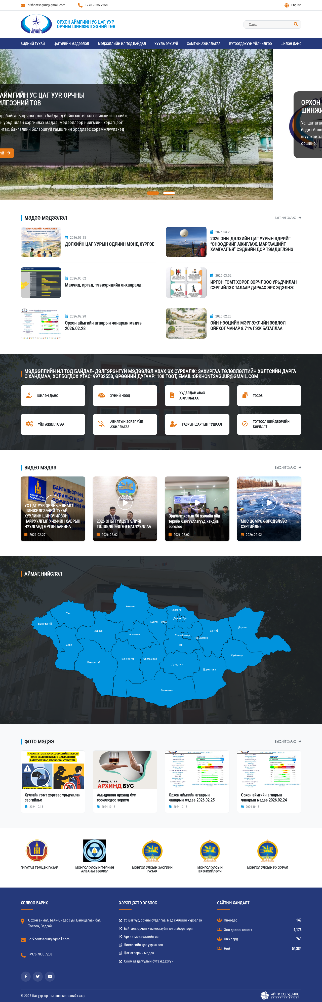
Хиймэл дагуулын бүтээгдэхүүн (146, 961)
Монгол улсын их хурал (126, 867)
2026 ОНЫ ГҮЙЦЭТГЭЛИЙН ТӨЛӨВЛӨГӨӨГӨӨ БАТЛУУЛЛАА (124, 524)
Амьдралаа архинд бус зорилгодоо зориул (116, 797)
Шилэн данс (290, 44)
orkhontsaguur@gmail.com (43, 5)
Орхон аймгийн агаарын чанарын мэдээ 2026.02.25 (192, 797)
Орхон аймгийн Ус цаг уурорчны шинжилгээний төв (86, 24)
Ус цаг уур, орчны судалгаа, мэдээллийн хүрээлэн (160, 920)
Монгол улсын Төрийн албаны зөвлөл (242, 869)
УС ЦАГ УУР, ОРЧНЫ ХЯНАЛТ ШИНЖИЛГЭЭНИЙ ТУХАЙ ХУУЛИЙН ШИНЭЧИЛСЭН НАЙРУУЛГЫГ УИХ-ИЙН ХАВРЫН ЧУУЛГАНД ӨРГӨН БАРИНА (52, 516)
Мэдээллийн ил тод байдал (122, 44)
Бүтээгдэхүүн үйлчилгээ (250, 44)
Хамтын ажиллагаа (203, 44)
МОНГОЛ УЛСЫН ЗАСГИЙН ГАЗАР (300, 869)
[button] (153, 193)
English (293, 5)
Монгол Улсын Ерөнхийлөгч (69, 869)
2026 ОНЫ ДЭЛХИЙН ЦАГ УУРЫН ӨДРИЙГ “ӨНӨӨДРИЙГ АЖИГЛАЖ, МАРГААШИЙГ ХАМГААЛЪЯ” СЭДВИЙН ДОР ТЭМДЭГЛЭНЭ (251, 244)
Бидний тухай (33, 44)
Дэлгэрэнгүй (272, 153)
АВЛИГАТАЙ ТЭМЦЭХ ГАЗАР (184, 867)
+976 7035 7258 (93, 5)
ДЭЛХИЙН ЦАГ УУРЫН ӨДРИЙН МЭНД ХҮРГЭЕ (109, 244)
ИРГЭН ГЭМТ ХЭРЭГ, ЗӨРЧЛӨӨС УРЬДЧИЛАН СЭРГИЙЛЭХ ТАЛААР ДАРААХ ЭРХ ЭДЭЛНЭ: (253, 284)
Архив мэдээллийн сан (139, 936)
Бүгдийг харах (288, 218)
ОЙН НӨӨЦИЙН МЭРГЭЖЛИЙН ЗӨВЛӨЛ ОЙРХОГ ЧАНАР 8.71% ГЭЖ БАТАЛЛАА (248, 325)
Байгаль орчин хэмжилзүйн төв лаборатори (156, 928)
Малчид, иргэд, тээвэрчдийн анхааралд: (103, 285)
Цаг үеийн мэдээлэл (71, 44)
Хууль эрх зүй (166, 44)
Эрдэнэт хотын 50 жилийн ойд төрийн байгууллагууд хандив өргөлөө (194, 521)
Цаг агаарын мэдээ (136, 953)
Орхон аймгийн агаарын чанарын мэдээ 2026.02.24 (264, 797)
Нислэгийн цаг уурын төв (141, 945)
